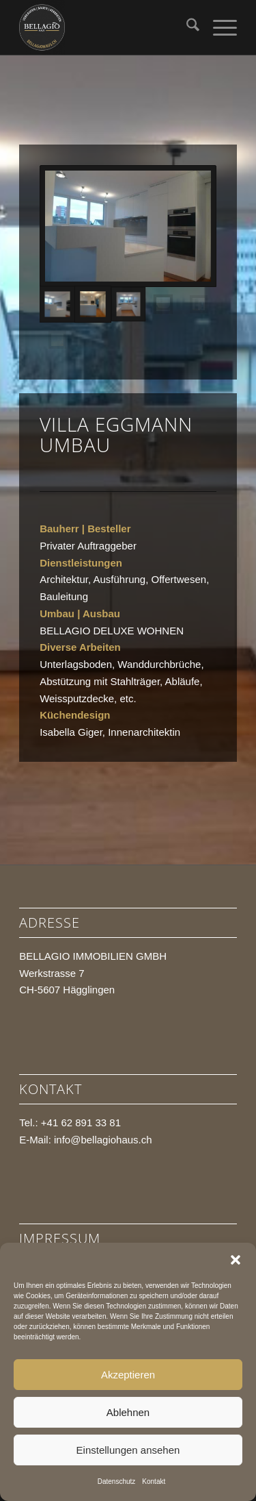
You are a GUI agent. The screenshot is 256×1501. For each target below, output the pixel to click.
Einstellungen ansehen (128, 1450)
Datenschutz (117, 1481)
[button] (235, 1260)
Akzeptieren (128, 1374)
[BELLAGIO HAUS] (106, 27)
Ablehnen (128, 1412)
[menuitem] (186, 27)
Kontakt (153, 1481)
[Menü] (218, 27)
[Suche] (186, 27)
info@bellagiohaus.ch (103, 1139)
